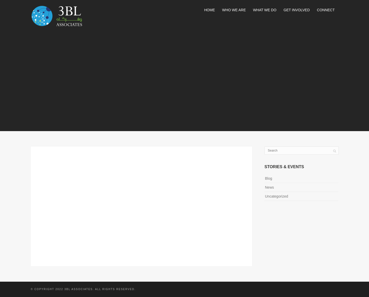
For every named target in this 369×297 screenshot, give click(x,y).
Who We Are (234, 10)
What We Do (264, 10)
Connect (326, 10)
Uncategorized (276, 196)
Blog (268, 178)
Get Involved (297, 10)
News (269, 187)
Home (209, 10)
